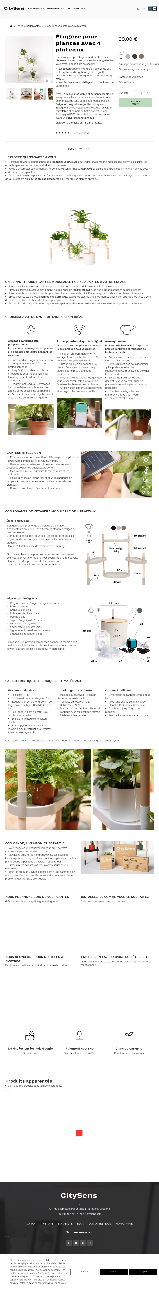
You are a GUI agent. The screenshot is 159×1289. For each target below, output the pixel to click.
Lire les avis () (81, 133)
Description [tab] (74, 148)
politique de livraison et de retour (42, 859)
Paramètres (84, 1271)
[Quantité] (141, 93)
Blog (80, 1221)
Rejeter (113, 1271)
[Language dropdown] (144, 8)
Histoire (48, 1221)
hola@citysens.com (90, 1212)
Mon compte (124, 1221)
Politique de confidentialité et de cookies (45, 1283)
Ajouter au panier (135, 103)
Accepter (142, 1271)
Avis (89, 148)
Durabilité (65, 1221)
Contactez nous (100, 1221)
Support (32, 1221)
